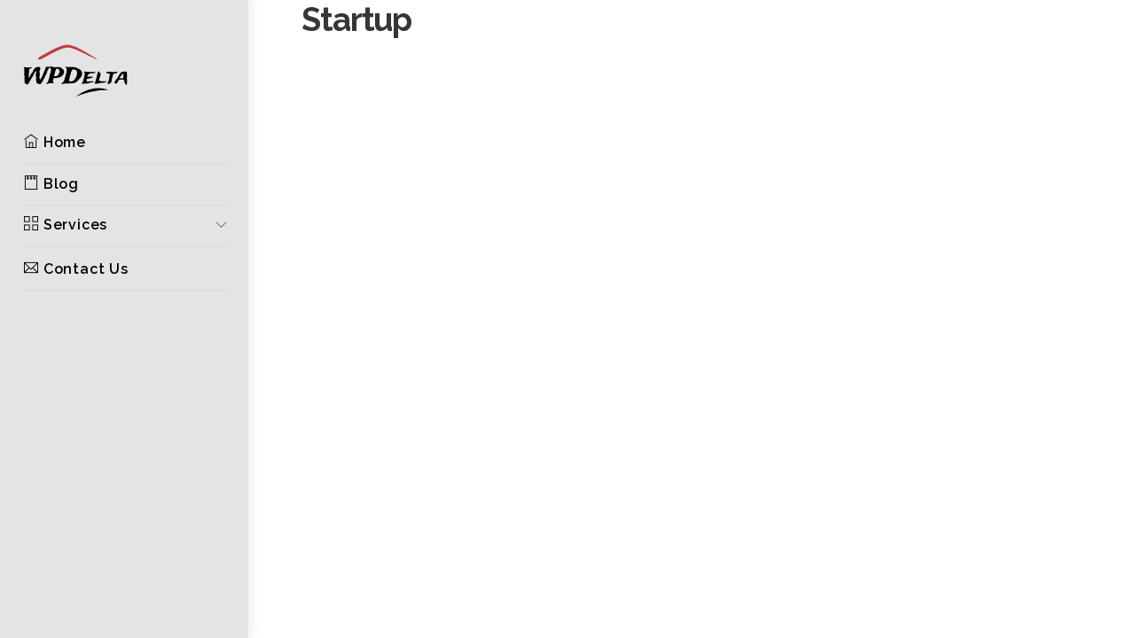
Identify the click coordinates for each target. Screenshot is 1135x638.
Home (55, 142)
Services (65, 224)
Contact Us (76, 269)
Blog (51, 183)
